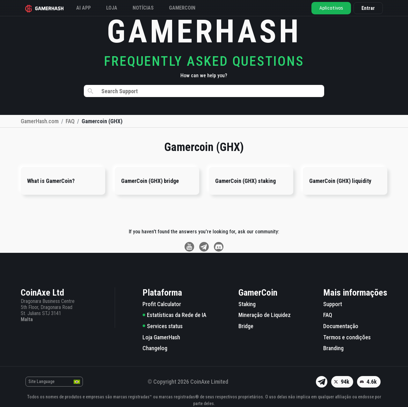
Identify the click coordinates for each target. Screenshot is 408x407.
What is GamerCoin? (51, 180)
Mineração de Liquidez (264, 315)
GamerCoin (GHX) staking (245, 180)
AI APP (83, 8)
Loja (111, 8)
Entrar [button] (368, 8)
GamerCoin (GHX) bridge (150, 180)
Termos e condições (347, 337)
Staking (247, 304)
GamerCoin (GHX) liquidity (340, 180)
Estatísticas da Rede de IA (174, 315)
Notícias (143, 8)
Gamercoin (182, 8)
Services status (162, 326)
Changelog (154, 348)
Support (332, 304)
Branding (333, 348)
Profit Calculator (161, 304)
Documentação (340, 326)
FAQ (327, 315)
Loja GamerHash (161, 337)
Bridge (245, 326)
